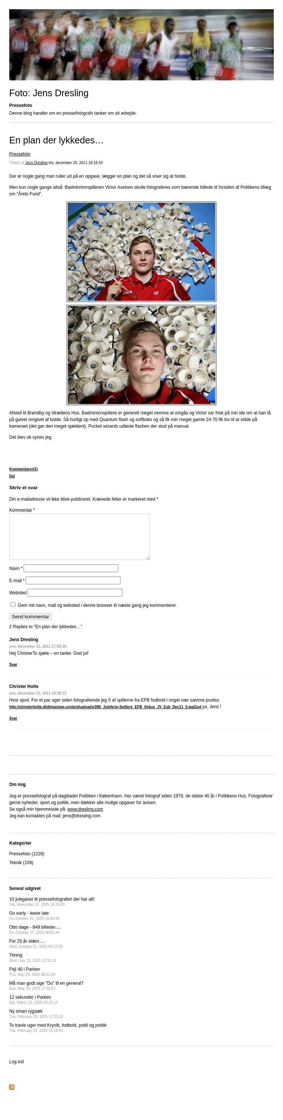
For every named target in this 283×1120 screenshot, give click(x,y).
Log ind (16, 1070)
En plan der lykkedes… (56, 140)
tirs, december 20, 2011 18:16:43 (76, 163)
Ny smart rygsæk (36, 1022)
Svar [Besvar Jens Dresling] (13, 673)
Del (12, 476)
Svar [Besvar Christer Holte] (13, 727)
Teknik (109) (21, 871)
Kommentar (22, 510)
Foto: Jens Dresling (48, 93)
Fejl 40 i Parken (32, 980)
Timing (32, 966)
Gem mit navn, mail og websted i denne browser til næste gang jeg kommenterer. (97, 614)
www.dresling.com (85, 818)
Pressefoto (19, 154)
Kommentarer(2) (23, 469)
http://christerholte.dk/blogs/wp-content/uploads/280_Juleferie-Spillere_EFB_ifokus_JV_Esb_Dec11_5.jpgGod (105, 716)
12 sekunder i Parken (33, 1008)
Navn (15, 577)
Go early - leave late (34, 924)
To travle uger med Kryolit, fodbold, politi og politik (57, 1036)
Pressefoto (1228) (26, 862)
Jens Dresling (36, 163)
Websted (18, 601)
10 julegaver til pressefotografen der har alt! (51, 910)
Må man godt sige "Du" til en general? (46, 994)
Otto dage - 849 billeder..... (35, 938)
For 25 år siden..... (36, 952)
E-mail (17, 589)
